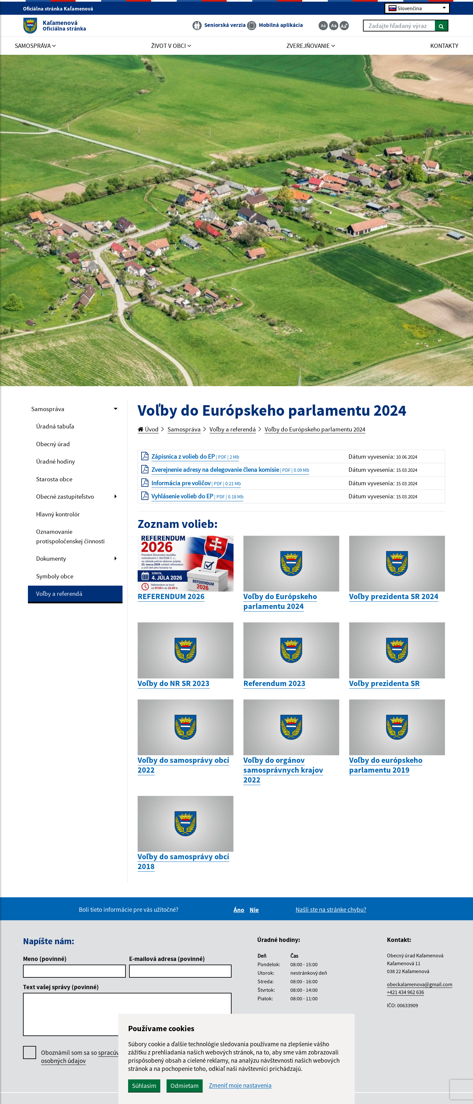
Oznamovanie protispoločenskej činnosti (70, 536)
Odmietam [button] (184, 1086)
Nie (255, 910)
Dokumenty (51, 558)
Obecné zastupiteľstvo (65, 496)
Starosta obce (54, 479)
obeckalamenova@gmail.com (419, 984)
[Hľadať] (441, 25)
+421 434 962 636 (405, 992)
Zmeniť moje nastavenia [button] (240, 1085)
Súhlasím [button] (144, 1086)
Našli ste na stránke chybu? (331, 909)
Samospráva (47, 409)
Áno (240, 910)
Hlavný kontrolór (58, 514)
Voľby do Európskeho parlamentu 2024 (315, 429)
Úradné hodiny (55, 461)
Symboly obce (54, 576)
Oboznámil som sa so (87, 1057)
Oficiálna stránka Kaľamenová (61, 8)
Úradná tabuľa (55, 426)
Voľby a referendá (59, 593)
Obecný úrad (53, 444)
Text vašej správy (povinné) (61, 987)
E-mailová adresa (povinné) (167, 959)
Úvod (148, 429)
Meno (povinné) (45, 959)
